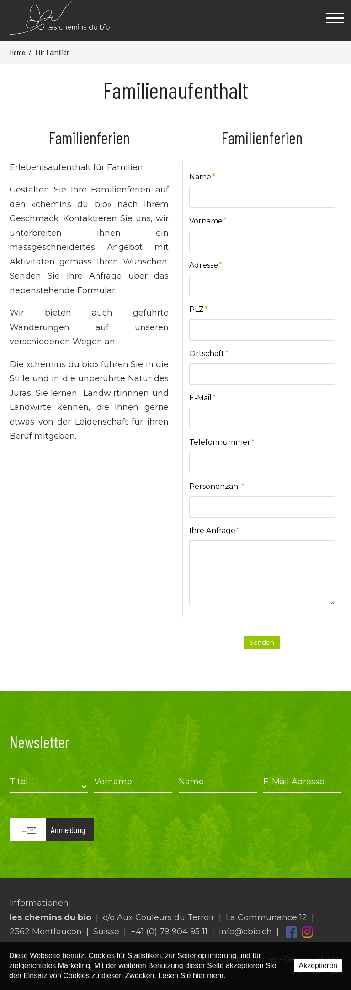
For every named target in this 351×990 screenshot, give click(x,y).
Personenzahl (217, 486)
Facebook (291, 932)
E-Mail (202, 398)
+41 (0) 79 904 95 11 (169, 932)
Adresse (205, 265)
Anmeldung (68, 829)
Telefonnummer (222, 442)
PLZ (198, 309)
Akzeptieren (318, 965)
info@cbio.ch (245, 932)
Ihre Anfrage (214, 530)
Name (202, 176)
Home (17, 52)
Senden (262, 642)
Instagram (307, 932)
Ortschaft (209, 353)
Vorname (208, 221)
